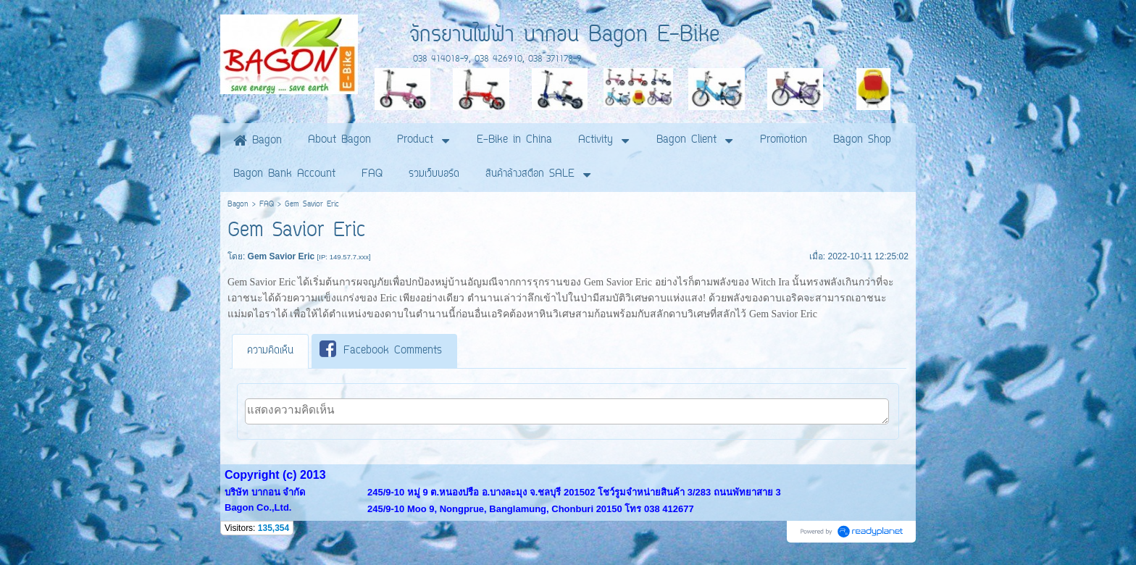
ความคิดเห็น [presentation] (270, 351)
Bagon (237, 204)
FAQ (266, 204)
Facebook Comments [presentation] (381, 350)
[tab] (270, 351)
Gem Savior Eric (618, 282)
